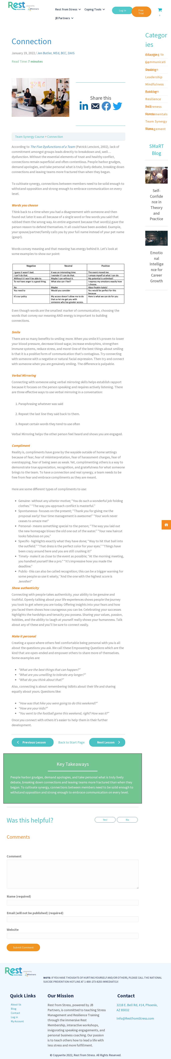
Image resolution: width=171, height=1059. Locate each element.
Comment (14, 856)
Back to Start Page (71, 742)
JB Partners (63, 18)
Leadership (153, 77)
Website (13, 929)
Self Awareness (153, 106)
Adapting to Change (154, 54)
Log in (14, 1017)
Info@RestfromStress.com (135, 1018)
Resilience (153, 99)
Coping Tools (93, 9)
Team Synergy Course (29, 137)
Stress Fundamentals (156, 114)
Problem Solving (152, 91)
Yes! (105, 819)
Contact (15, 1013)
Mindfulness (154, 84)
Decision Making (151, 69)
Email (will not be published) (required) (35, 913)
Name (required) (19, 896)
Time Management (155, 128)
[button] (122, 10)
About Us (16, 1004)
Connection (55, 137)
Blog (13, 1008)
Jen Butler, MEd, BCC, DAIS (55, 53)
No (127, 819)
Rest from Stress (66, 9)
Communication (155, 62)
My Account (17, 1021)
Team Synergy (156, 121)
